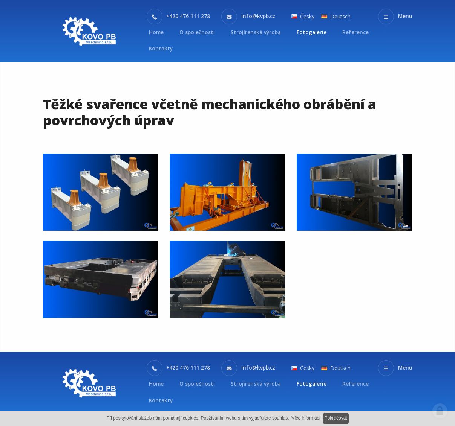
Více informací (305, 418)
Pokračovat (336, 418)
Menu (405, 16)
